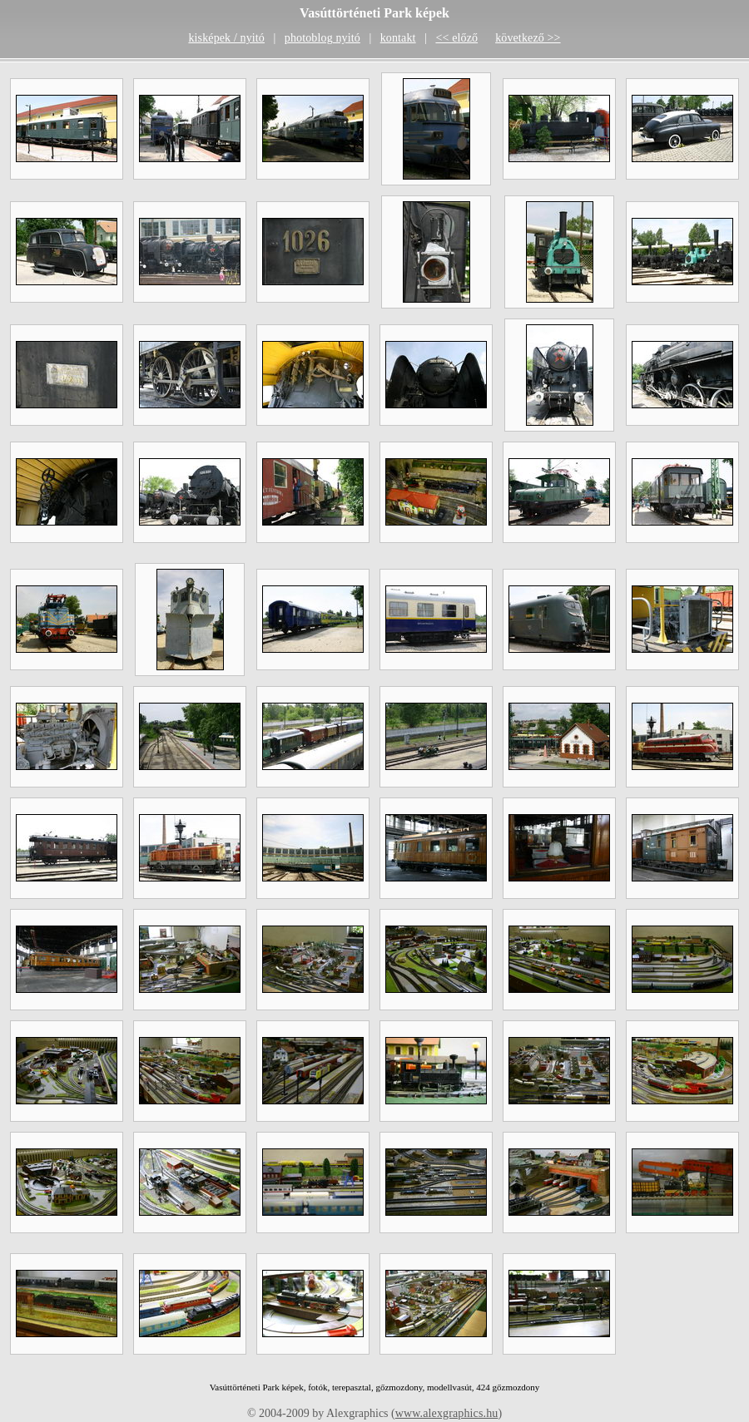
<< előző (456, 38)
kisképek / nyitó (226, 38)
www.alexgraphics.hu (447, 1413)
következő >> (527, 38)
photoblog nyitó (322, 38)
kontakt (398, 38)
